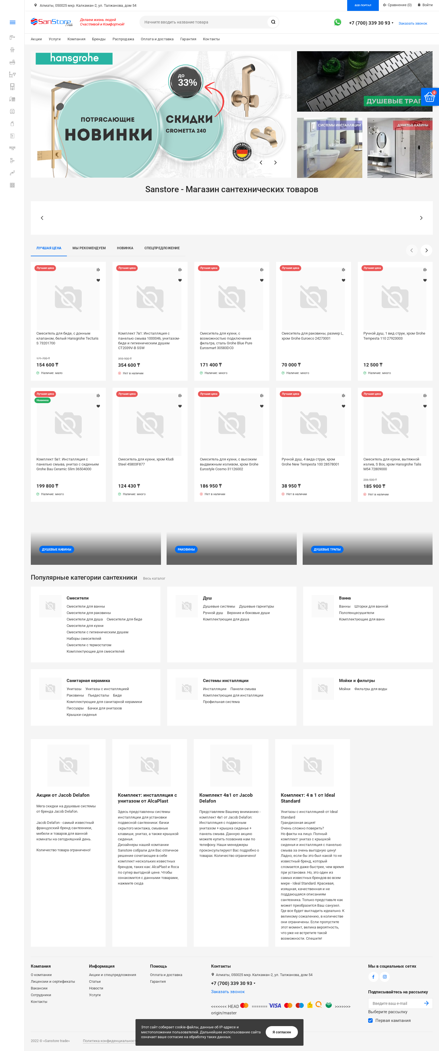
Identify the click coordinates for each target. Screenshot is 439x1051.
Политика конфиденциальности (111, 1041)
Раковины (75, 695)
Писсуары (75, 708)
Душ (207, 598)
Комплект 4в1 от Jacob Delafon (226, 797)
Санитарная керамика (88, 680)
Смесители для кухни (85, 625)
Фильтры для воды (370, 689)
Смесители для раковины (89, 613)
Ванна (345, 598)
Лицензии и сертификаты (53, 981)
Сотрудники (41, 995)
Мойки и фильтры (357, 680)
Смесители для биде (124, 619)
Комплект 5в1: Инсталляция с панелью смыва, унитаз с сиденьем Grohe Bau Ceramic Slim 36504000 (67, 464)
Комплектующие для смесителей (96, 651)
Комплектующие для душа (226, 619)
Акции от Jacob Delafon (63, 795)
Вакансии (39, 988)
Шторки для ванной (371, 606)
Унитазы (74, 689)
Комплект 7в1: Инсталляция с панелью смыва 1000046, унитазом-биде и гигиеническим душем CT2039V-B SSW (149, 340)
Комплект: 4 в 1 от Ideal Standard (308, 797)
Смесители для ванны (86, 606)
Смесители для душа (85, 619)
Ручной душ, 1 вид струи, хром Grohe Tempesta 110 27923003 (394, 335)
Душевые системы (219, 606)
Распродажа (123, 39)
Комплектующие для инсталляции (233, 695)
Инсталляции (214, 689)
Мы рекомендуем (89, 248)
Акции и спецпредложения (112, 975)
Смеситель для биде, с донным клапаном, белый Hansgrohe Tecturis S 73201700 (67, 338)
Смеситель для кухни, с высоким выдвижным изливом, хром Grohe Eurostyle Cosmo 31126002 (229, 464)
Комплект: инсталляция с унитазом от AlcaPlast (147, 797)
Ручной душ (213, 613)
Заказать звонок (413, 23)
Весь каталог (154, 578)
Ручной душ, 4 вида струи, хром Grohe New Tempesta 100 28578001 (310, 461)
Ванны (345, 606)
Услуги (55, 39)
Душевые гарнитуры (256, 606)
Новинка (125, 248)
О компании (41, 975)
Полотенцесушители (356, 613)
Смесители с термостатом (89, 645)
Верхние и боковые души (248, 613)
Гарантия (188, 39)
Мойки (345, 689)
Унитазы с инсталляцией (107, 689)
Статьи (95, 981)
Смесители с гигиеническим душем (98, 632)
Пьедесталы (98, 695)
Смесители (78, 598)
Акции (36, 39)
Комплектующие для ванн (362, 619)
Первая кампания (393, 1020)
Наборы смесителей (84, 638)
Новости (96, 988)
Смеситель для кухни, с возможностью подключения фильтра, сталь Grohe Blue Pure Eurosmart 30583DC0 (226, 340)
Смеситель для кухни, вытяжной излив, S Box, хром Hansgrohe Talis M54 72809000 (392, 464)
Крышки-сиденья (82, 714)
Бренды (99, 39)
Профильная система (221, 702)
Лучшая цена (48, 248)
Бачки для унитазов (105, 708)
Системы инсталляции (226, 680)
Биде (117, 695)
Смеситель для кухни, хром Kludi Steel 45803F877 (146, 461)
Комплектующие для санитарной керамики (104, 702)
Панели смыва (243, 689)
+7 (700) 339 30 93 (369, 23)
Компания (76, 39)
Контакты (211, 39)
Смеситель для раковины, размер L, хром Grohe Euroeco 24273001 (313, 335)
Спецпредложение (162, 248)
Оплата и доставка (157, 39)
